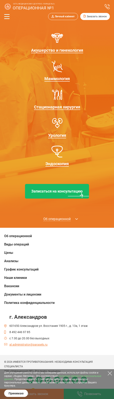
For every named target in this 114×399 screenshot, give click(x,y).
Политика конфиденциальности (29, 303)
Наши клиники (15, 278)
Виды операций (16, 244)
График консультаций (21, 269)
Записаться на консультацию (57, 191)
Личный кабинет (65, 16)
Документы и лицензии (22, 294)
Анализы (11, 261)
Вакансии (11, 286)
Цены (8, 253)
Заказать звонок (97, 16)
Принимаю (16, 393)
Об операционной (18, 236)
